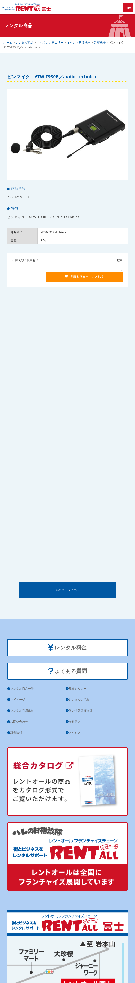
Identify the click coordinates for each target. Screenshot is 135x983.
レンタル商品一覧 (22, 688)
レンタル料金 (67, 648)
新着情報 (16, 732)
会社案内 (75, 722)
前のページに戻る (67, 590)
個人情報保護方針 (80, 710)
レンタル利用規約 (22, 710)
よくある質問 (67, 671)
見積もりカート (79, 688)
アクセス (75, 732)
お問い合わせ (19, 722)
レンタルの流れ (79, 699)
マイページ (17, 699)
